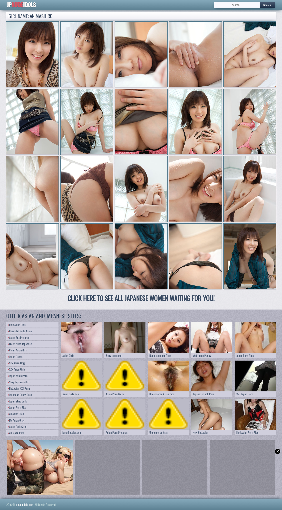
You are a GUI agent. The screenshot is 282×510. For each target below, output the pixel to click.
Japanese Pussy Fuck (20, 394)
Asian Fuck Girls (17, 426)
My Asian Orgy (16, 420)
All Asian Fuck (16, 414)
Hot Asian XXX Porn (19, 388)
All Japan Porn (16, 433)
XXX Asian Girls (16, 369)
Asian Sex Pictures (19, 337)
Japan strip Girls (17, 401)
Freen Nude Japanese (20, 344)
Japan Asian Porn (18, 376)
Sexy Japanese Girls (19, 382)
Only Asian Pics (17, 325)
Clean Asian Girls (18, 350)
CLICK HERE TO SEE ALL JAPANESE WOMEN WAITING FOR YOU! (141, 298)
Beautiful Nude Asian (20, 331)
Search (267, 5)
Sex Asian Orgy (16, 363)
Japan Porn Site (17, 407)
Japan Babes (15, 356)
